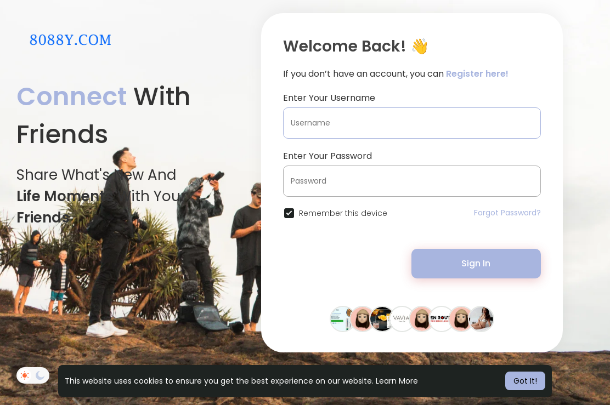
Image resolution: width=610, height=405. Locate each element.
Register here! (477, 73)
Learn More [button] (397, 380)
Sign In (475, 263)
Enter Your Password (327, 156)
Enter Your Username (329, 98)
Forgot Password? (507, 212)
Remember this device (343, 213)
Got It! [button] (525, 380)
